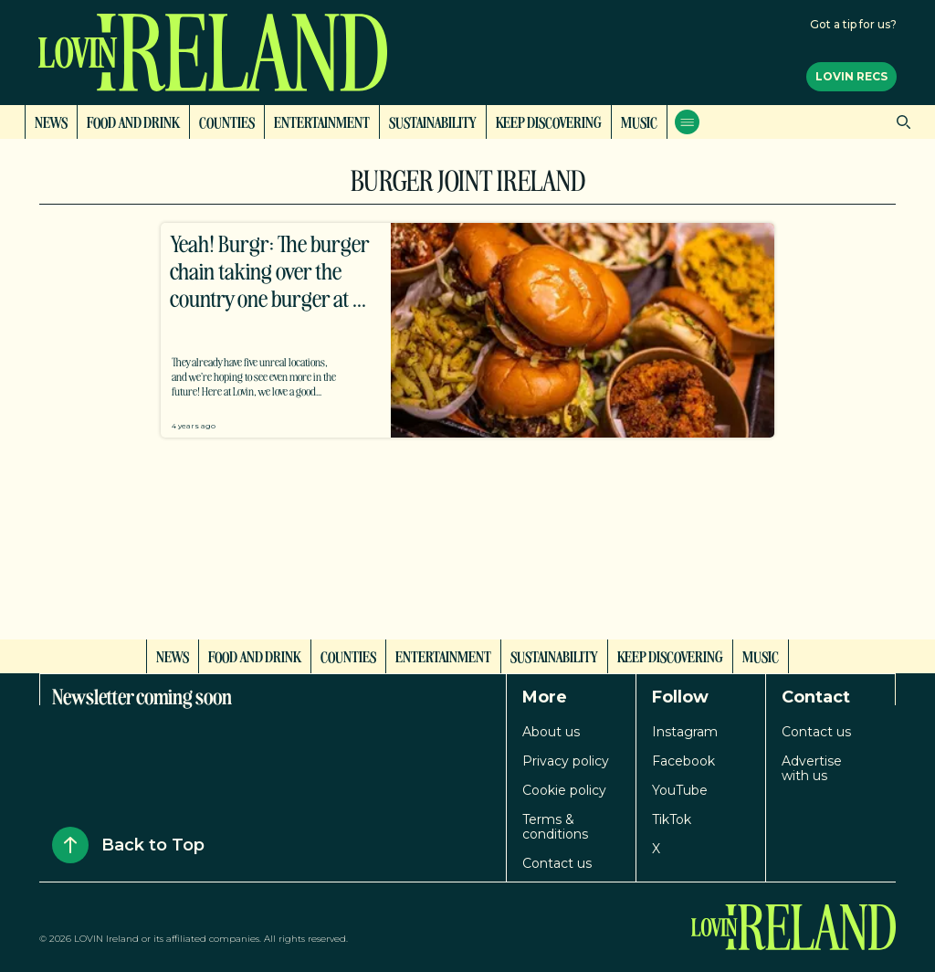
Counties (227, 121)
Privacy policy (565, 761)
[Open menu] (687, 122)
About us (551, 731)
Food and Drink (133, 121)
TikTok (671, 819)
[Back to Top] (70, 845)
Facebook (683, 761)
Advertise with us (812, 768)
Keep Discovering (549, 121)
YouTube (680, 790)
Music (639, 121)
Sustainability (433, 121)
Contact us (557, 863)
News (51, 121)
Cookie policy (564, 790)
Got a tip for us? (853, 24)
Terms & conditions (555, 826)
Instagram (685, 731)
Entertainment (322, 121)
